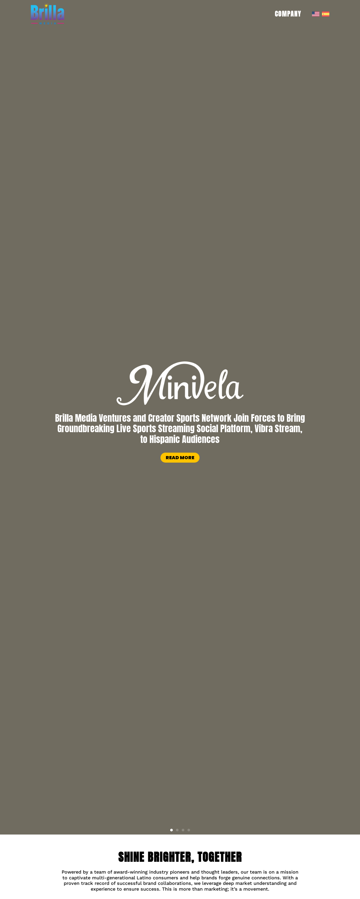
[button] (171, 830)
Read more (180, 457)
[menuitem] (315, 14)
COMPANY (289, 14)
